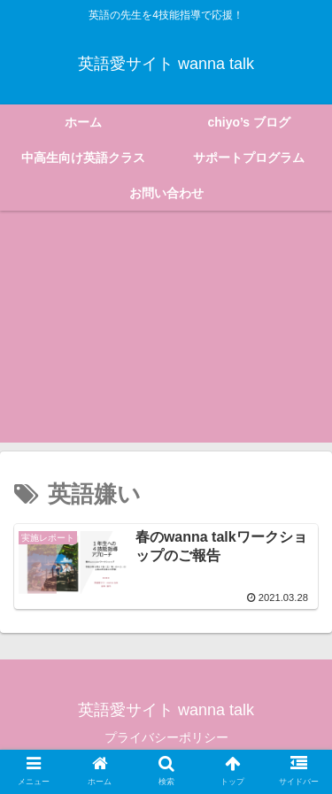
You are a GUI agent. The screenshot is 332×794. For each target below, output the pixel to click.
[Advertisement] (166, 337)
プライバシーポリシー (166, 737)
